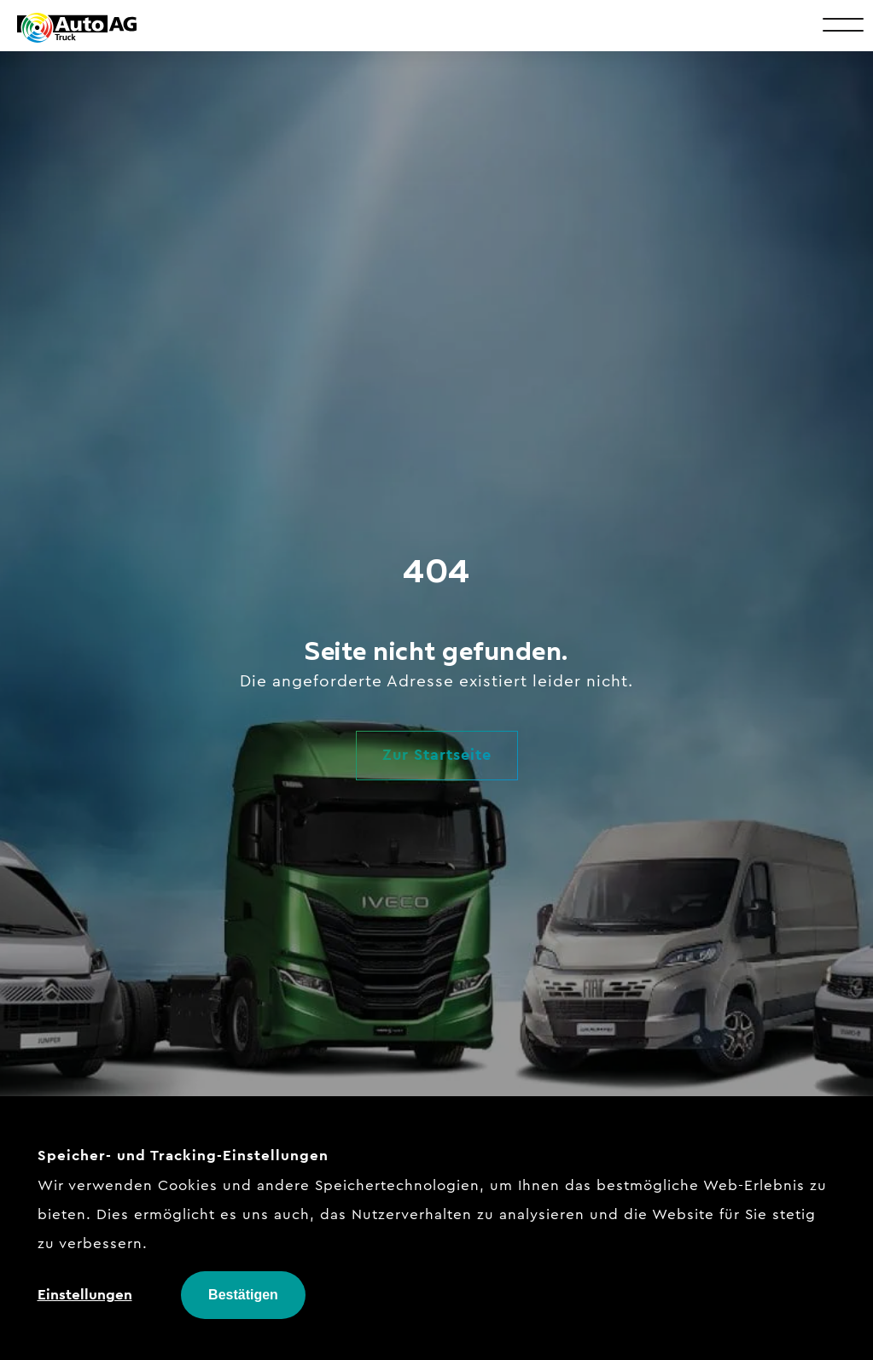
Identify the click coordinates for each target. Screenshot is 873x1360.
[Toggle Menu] (843, 23)
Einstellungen (85, 1294)
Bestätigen (243, 1294)
